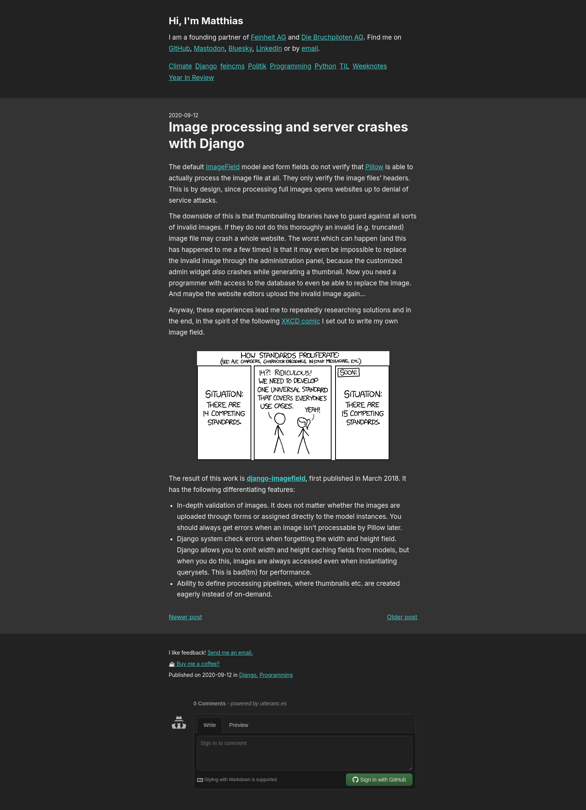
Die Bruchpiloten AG (332, 37)
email (310, 48)
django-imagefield (276, 478)
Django (206, 66)
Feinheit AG (268, 37)
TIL (344, 66)
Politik (257, 66)
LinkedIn (269, 48)
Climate (180, 66)
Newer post (185, 617)
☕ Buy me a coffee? (194, 664)
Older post (402, 617)
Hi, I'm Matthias (206, 21)
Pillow (375, 167)
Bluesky (240, 48)
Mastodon (209, 48)
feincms (232, 66)
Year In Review (191, 78)
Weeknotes (369, 66)
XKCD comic (301, 321)
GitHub (179, 48)
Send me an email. (230, 653)
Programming (290, 66)
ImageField (223, 167)
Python (326, 66)
